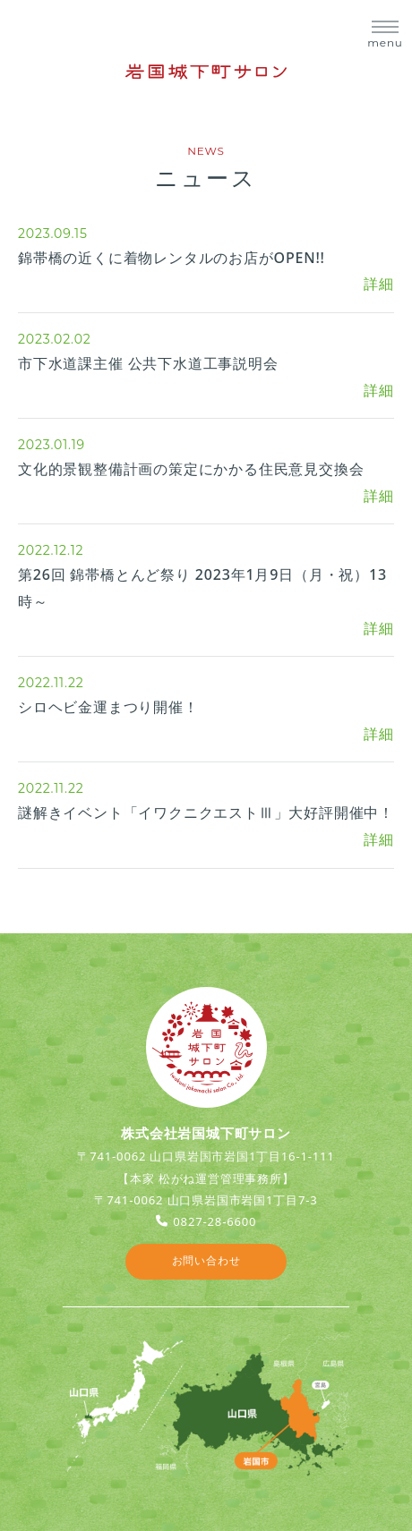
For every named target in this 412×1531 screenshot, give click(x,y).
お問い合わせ (206, 1260)
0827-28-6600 (214, 1221)
